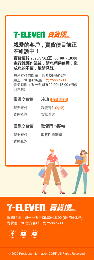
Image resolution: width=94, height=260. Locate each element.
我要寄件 (21, 108)
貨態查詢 (21, 114)
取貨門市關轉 (53, 126)
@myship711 (56, 80)
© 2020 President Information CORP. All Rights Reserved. (47, 253)
